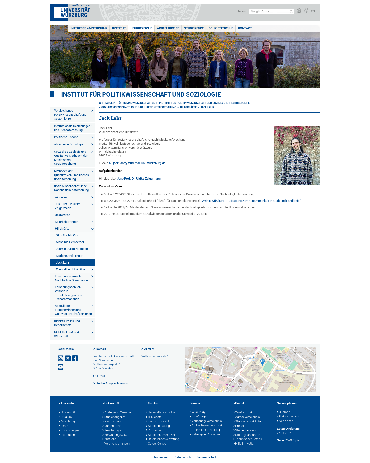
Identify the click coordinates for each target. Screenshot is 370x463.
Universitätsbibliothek (161, 413)
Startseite (66, 404)
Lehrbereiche (141, 28)
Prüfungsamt (155, 431)
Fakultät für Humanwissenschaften (130, 103)
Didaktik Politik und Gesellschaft (67, 323)
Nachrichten (111, 422)
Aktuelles (61, 197)
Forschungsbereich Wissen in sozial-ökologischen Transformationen (68, 293)
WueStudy (197, 412)
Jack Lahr (62, 262)
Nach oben (285, 421)
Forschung (67, 422)
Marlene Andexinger (69, 255)
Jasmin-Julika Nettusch (72, 249)
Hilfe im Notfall (244, 444)
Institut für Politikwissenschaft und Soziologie (141, 94)
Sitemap (283, 412)
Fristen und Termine (116, 413)
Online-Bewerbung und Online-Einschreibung (206, 428)
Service (152, 404)
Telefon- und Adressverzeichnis (246, 415)
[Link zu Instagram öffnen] (61, 358)
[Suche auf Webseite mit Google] (271, 11)
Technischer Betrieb (247, 439)
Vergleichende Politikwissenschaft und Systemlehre (70, 114)
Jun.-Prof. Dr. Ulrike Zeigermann (67, 206)
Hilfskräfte (62, 228)
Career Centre (156, 444)
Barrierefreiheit (206, 457)
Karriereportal (112, 426)
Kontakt (245, 28)
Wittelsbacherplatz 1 (155, 356)
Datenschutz (182, 457)
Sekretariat (62, 215)
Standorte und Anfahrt (248, 422)
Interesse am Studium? (89, 28)
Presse (239, 426)
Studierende (194, 28)
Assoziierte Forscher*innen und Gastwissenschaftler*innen (73, 310)
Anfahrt (149, 349)
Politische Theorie (66, 137)
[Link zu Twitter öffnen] (68, 358)
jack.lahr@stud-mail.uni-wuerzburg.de (139, 163)
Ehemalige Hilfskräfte (70, 269)
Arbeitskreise (168, 28)
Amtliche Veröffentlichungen (116, 441)
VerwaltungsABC (114, 435)
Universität (67, 413)
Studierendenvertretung (162, 439)
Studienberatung (158, 426)
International (68, 435)
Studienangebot (113, 417)
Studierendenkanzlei (160, 435)
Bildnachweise (288, 417)
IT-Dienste (154, 417)
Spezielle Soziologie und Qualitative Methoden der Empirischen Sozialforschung (70, 157)
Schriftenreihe (221, 28)
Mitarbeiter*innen (66, 221)
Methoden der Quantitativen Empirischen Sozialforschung (71, 175)
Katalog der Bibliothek (205, 435)
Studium (65, 417)
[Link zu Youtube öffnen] (61, 367)
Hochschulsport (157, 422)
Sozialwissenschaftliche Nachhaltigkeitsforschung (71, 188)
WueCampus (199, 417)
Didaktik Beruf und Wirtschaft (66, 334)
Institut (119, 28)
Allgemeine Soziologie (68, 144)
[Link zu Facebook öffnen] (75, 358)
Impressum (161, 457)
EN (313, 11)
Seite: (281, 440)
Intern (242, 11)
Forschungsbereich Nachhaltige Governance (71, 278)
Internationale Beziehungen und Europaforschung (72, 128)
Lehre (63, 426)
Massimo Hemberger (70, 242)
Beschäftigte (111, 431)
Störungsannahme (246, 435)
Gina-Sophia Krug (67, 235)
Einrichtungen (69, 431)
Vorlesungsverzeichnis (206, 421)
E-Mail (101, 376)
